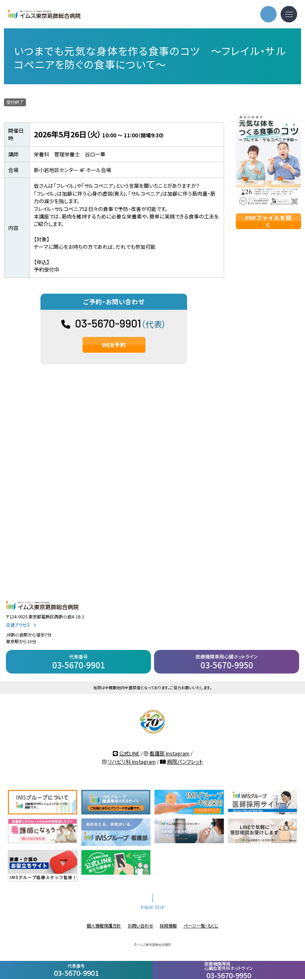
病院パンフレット (185, 761)
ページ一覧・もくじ (201, 925)
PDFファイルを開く (268, 221)
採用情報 (168, 925)
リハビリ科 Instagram (132, 761)
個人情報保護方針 (103, 925)
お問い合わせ (140, 925)
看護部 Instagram (169, 753)
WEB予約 (114, 345)
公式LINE (129, 753)
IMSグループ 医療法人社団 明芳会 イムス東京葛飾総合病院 (44, 14)
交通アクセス (21, 625)
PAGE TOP (153, 907)
